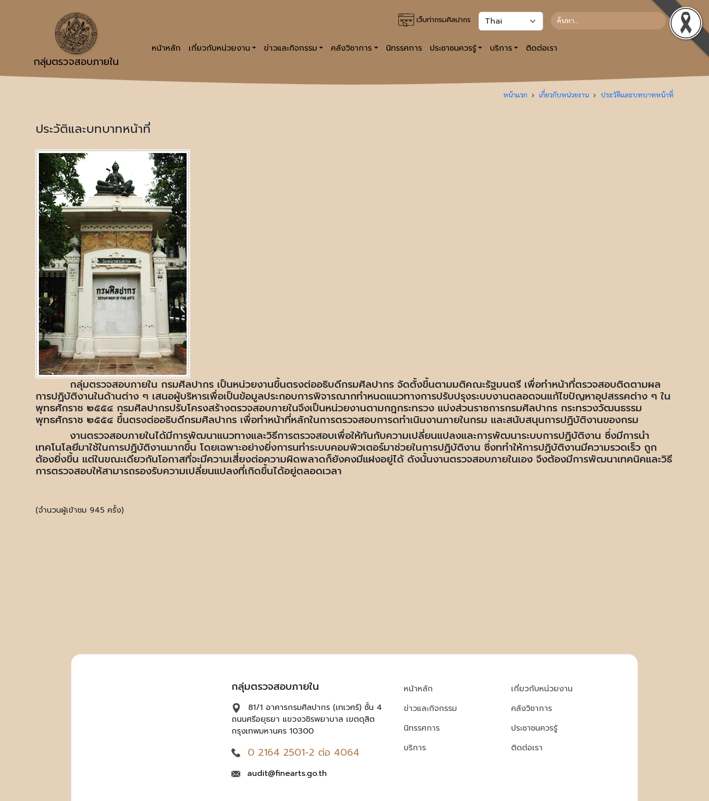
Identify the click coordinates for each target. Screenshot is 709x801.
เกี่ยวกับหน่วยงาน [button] (219, 48)
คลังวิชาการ (531, 708)
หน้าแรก (515, 94)
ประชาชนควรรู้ (534, 728)
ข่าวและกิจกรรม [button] (290, 48)
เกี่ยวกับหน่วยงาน (564, 94)
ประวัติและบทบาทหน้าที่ (637, 94)
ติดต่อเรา (541, 48)
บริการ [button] (501, 48)
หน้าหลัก (166, 48)
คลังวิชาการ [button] (351, 48)
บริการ (415, 748)
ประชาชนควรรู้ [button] (453, 48)
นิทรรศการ (404, 48)
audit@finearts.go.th (287, 773)
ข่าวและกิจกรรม (430, 708)
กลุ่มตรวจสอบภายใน (76, 41)
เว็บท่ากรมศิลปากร (434, 20)
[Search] (608, 21)
